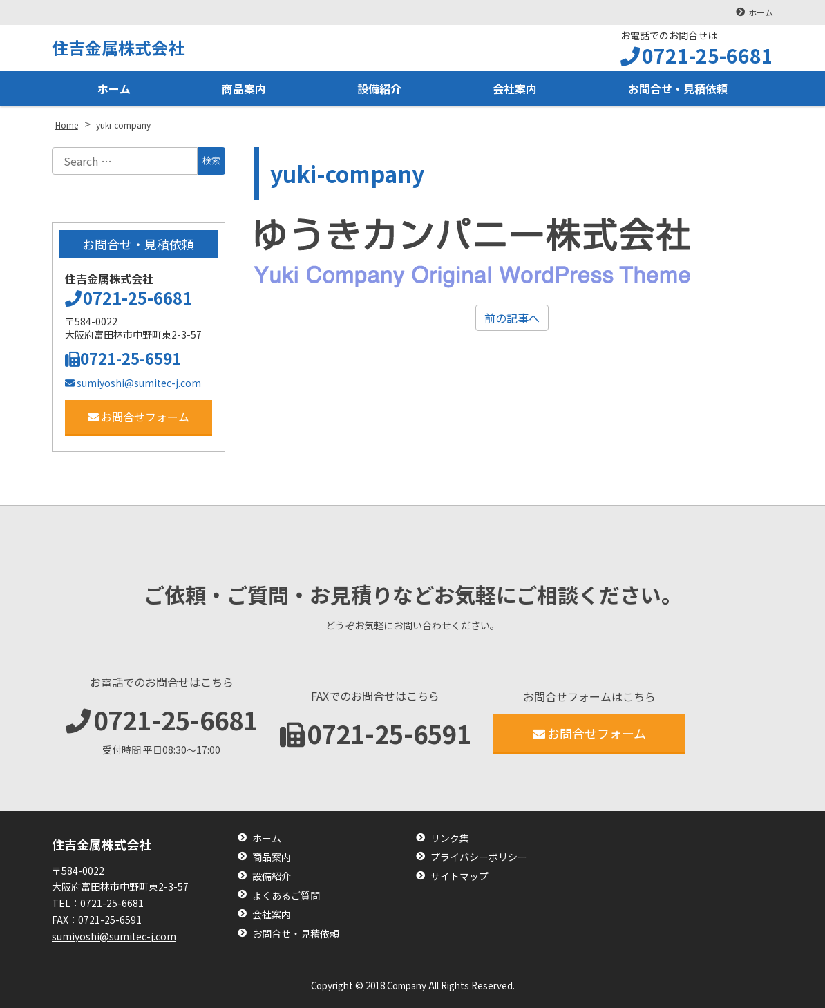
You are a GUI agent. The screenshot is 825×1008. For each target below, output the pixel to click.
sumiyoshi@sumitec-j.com (133, 383)
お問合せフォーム (138, 416)
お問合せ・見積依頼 (678, 88)
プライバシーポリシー (478, 857)
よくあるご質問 (286, 895)
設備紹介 (379, 88)
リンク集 (449, 838)
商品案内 (244, 88)
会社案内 (515, 88)
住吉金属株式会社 (118, 47)
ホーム (760, 12)
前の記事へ (512, 318)
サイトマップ (459, 876)
